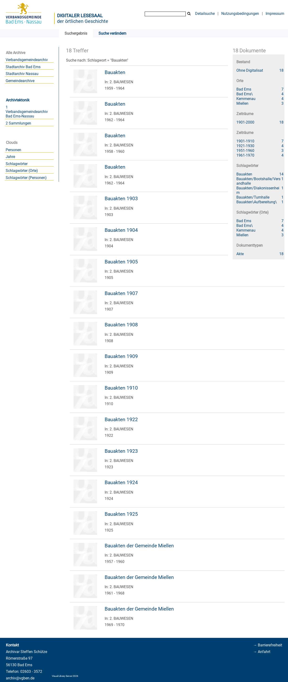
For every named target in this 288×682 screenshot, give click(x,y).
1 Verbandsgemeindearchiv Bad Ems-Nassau (27, 111)
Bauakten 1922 (121, 419)
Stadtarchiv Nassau (22, 73)
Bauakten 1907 (121, 293)
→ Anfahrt (261, 651)
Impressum (275, 13)
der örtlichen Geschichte (82, 21)
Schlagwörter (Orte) (22, 170)
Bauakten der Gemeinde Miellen (139, 546)
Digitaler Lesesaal (80, 15)
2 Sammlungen (18, 123)
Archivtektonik (17, 100)
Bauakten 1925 (121, 514)
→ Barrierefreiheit (267, 645)
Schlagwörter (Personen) (26, 177)
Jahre (10, 156)
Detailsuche (205, 13)
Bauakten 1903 (121, 198)
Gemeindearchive (20, 81)
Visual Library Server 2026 (65, 676)
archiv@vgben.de (20, 678)
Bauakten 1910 (121, 388)
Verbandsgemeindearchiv (27, 60)
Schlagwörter (17, 164)
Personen (13, 150)
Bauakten (115, 72)
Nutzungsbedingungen (240, 13)
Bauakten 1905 (121, 262)
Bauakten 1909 (121, 356)
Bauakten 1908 (121, 325)
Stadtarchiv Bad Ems (23, 67)
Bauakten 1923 (121, 451)
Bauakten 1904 (121, 230)
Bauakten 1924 (121, 482)
